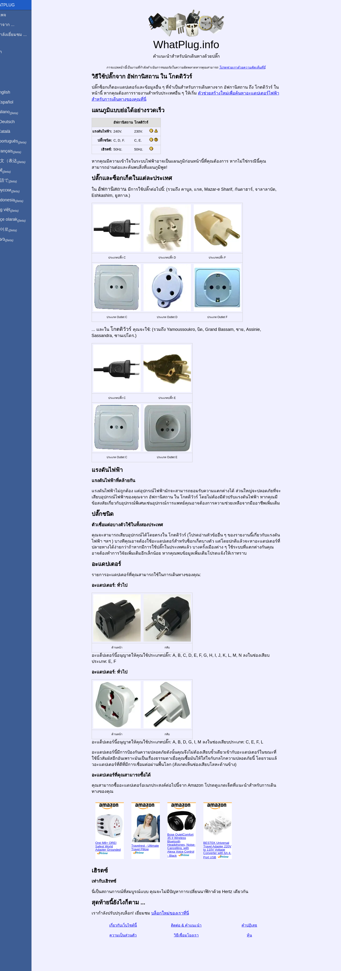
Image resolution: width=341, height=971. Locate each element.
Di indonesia (19, 200)
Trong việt (16, 209)
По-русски (17, 190)
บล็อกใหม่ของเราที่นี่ (175, 913)
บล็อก (8, 51)
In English (12, 92)
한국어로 (15, 229)
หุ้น (255, 935)
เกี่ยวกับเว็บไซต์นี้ (129, 925)
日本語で (15, 180)
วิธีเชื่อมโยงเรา (191, 935)
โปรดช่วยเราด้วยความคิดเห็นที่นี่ (248, 67)
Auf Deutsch (14, 121)
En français (17, 151)
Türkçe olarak (20, 219)
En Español (13, 102)
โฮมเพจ (10, 15)
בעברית (13, 239)
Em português (20, 141)
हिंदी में (12, 170)
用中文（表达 (19, 161)
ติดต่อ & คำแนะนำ (191, 925)
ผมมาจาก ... (14, 24)
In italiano (16, 112)
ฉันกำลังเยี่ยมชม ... (20, 34)
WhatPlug (14, 5)
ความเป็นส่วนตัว (128, 935)
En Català (12, 131)
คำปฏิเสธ (255, 925)
